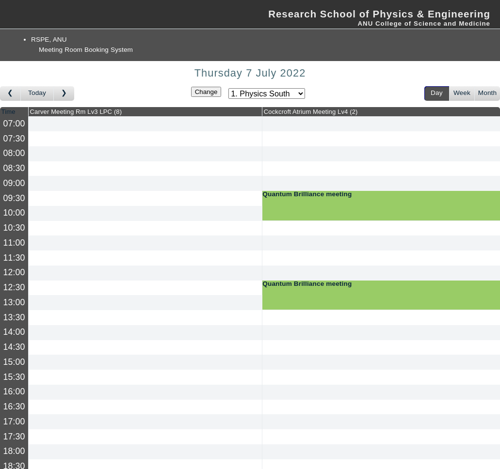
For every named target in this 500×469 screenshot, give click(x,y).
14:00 (14, 332)
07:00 (14, 123)
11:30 (14, 258)
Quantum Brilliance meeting (307, 194)
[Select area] (266, 93)
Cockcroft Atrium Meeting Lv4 (311, 112)
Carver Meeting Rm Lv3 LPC (76, 112)
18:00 (14, 451)
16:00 (14, 391)
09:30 (14, 198)
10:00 (14, 213)
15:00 (14, 362)
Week (461, 92)
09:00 (14, 183)
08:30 (14, 168)
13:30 (14, 317)
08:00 (14, 153)
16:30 (14, 406)
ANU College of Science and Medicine (423, 23)
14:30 (14, 347)
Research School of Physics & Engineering (379, 14)
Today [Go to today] (37, 92)
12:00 (14, 272)
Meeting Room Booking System (86, 49)
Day (437, 92)
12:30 (14, 287)
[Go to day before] (10, 93)
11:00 (14, 243)
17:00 (14, 421)
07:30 (14, 138)
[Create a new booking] (145, 123)
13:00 (14, 302)
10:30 (14, 228)
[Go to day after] (64, 93)
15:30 (14, 377)
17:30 (14, 436)
